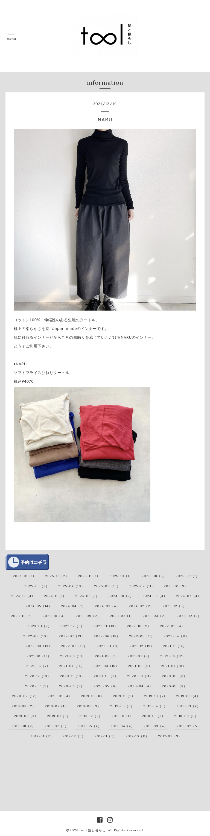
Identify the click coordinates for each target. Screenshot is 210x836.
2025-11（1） (89, 576)
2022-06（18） (107, 636)
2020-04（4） (140, 686)
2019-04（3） (155, 706)
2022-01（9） (109, 646)
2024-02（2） (141, 606)
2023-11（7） (22, 616)
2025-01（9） (176, 586)
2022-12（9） (72, 626)
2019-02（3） (26, 716)
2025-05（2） (36, 586)
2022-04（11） (176, 636)
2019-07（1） (56, 706)
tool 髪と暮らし (93, 830)
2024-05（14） (39, 606)
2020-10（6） (106, 676)
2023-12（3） (174, 606)
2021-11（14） (174, 646)
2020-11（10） (72, 676)
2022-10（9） (139, 626)
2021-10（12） (39, 656)
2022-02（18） (74, 646)
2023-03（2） (155, 616)
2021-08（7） (107, 656)
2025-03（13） (107, 586)
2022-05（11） (141, 636)
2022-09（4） (172, 626)
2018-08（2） (23, 726)
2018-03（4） (156, 726)
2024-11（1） (55, 596)
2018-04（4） (122, 726)
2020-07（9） (37, 686)
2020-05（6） (106, 686)
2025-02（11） (142, 586)
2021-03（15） (106, 666)
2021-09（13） (73, 656)
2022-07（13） (72, 636)
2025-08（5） (154, 576)
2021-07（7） (139, 656)
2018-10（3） (153, 716)
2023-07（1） (122, 616)
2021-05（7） (38, 666)
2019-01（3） (58, 716)
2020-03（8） (174, 686)
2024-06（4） (188, 596)
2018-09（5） (186, 716)
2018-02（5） (189, 726)
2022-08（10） (36, 636)
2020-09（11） (140, 676)
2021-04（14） (71, 666)
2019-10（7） (155, 696)
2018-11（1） (122, 716)
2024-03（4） (107, 606)
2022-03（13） (39, 646)
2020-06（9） (71, 686)
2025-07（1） (187, 576)
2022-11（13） (106, 626)
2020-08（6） (174, 676)
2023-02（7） (189, 616)
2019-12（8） (92, 696)
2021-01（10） (173, 666)
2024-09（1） (87, 596)
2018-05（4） (89, 726)
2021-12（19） (142, 646)
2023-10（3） (55, 616)
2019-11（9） (124, 696)
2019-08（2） (24, 706)
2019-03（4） (188, 706)
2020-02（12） (25, 696)
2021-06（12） (173, 656)
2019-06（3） (89, 706)
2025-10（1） (121, 576)
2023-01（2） (39, 626)
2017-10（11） (137, 736)
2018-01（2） (42, 736)
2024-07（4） (154, 596)
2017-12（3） (74, 736)
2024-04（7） (73, 606)
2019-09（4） (188, 696)
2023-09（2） (88, 616)
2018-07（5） (56, 726)
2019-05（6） (122, 706)
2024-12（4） (23, 596)
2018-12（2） (90, 716)
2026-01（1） (24, 576)
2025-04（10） (71, 586)
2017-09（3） (170, 736)
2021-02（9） (140, 666)
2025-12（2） (57, 576)
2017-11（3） (105, 736)
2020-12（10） (38, 676)
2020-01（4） (60, 696)
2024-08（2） (121, 596)
